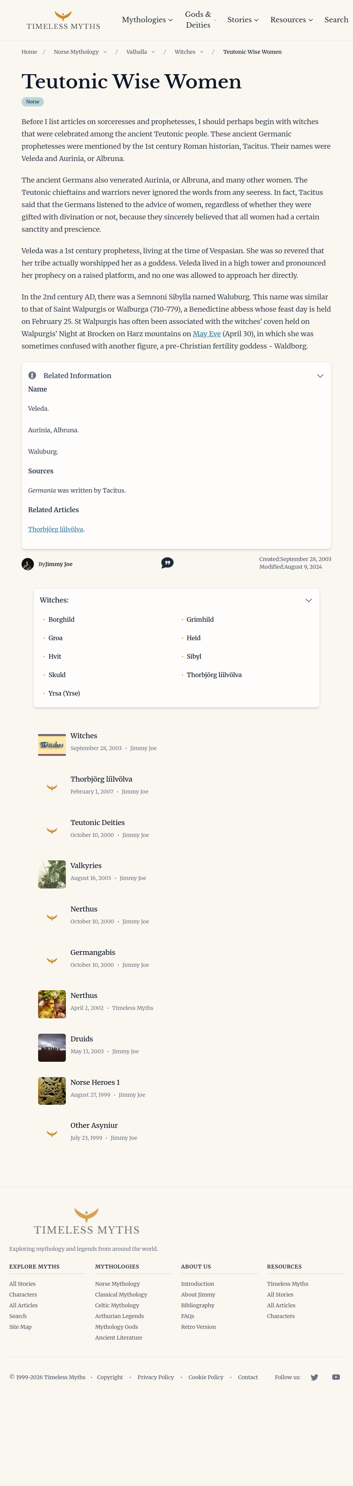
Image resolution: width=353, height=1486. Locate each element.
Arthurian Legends (119, 1346)
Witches (185, 51)
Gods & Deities (200, 20)
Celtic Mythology (117, 1335)
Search (18, 1346)
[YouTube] (336, 1407)
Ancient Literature (118, 1368)
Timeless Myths (287, 1314)
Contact (248, 1407)
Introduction (197, 1314)
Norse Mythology (76, 51)
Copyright (110, 1407)
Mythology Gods (116, 1357)
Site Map (20, 1357)
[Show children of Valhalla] (153, 51)
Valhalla (137, 51)
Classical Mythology (121, 1325)
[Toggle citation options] (166, 564)
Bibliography (198, 1335)
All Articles (23, 1335)
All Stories (22, 1314)
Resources (292, 20)
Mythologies (148, 20)
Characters (23, 1325)
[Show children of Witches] (201, 51)
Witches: (54, 602)
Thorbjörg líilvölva (55, 531)
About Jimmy (198, 1325)
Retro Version (198, 1357)
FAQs (187, 1346)
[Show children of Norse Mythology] (105, 51)
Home (29, 51)
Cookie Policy (206, 1407)
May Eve (207, 333)
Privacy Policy (156, 1407)
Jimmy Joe (58, 566)
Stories (243, 20)
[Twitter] (314, 1407)
